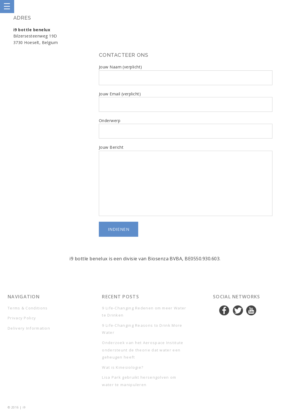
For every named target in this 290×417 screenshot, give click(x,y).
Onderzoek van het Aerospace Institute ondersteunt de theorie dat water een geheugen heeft (142, 350)
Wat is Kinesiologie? (122, 367)
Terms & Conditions (28, 308)
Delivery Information (29, 328)
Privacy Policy (22, 317)
